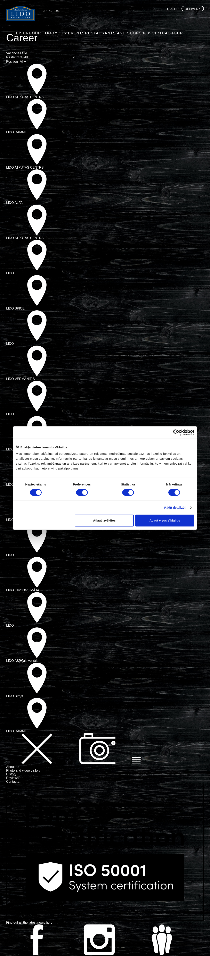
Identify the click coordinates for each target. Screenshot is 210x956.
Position (12, 61)
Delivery (192, 8)
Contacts (12, 781)
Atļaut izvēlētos (104, 520)
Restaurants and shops (130, 17)
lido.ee (172, 9)
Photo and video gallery (23, 770)
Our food (69, 17)
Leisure (49, 17)
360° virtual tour (171, 17)
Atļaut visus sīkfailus (165, 520)
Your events (93, 17)
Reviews (12, 778)
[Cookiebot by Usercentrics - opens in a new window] (176, 432)
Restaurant (14, 57)
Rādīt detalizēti (175, 507)
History (11, 774)
